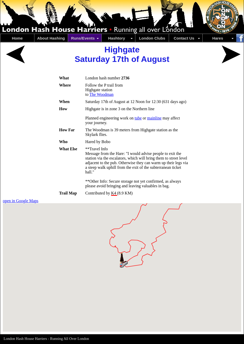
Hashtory (120, 38)
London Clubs (152, 38)
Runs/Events (85, 38)
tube (138, 118)
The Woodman (101, 94)
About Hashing (51, 38)
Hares (223, 38)
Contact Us (187, 38)
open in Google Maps (20, 201)
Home (17, 38)
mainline (154, 118)
